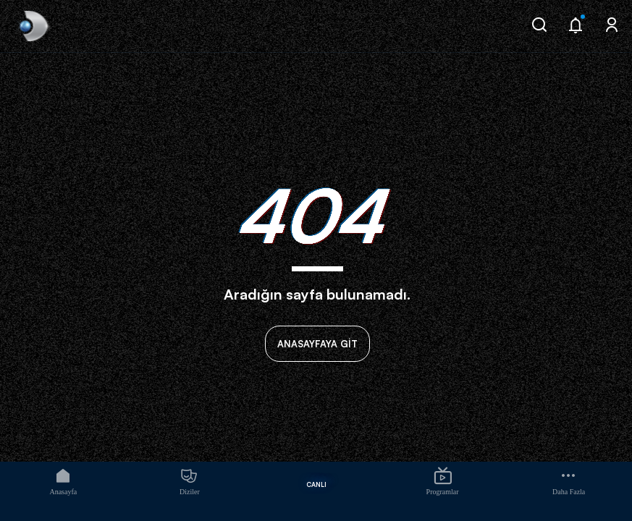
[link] (32, 26)
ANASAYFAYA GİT (317, 344)
